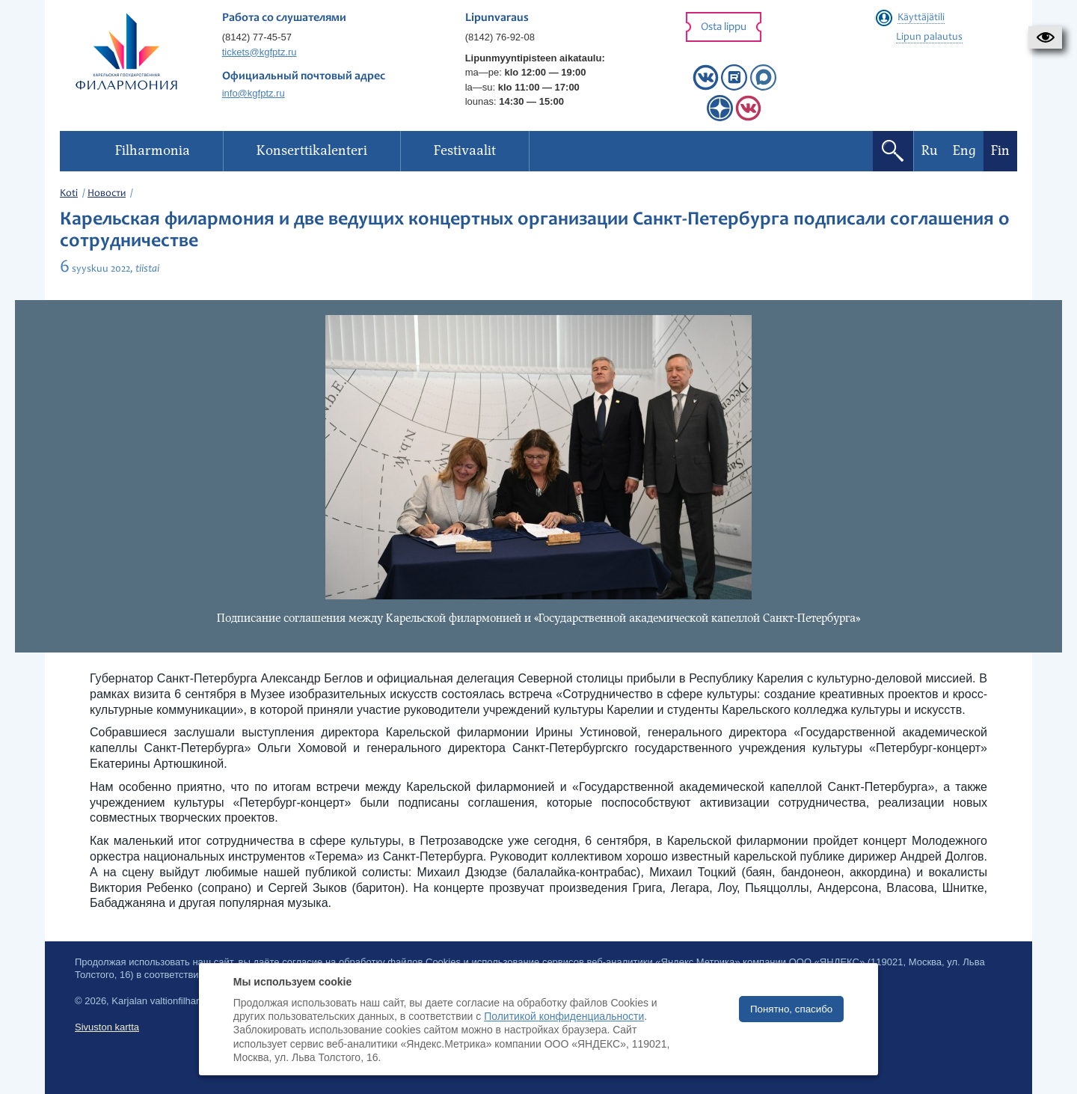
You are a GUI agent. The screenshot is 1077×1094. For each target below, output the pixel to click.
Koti (69, 194)
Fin (1000, 150)
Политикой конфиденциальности (564, 1016)
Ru (929, 150)
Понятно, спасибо (791, 1009)
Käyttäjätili (921, 18)
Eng (964, 150)
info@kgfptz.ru (253, 93)
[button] (1045, 37)
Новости (107, 194)
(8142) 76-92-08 (500, 37)
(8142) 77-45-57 (257, 37)
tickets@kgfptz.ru (259, 52)
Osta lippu (723, 27)
